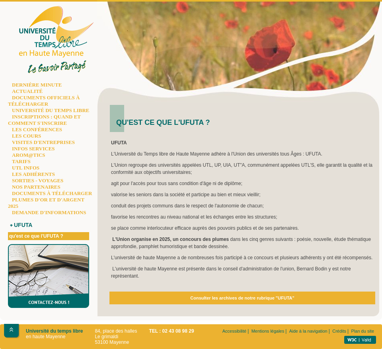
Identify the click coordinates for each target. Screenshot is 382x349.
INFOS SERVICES (33, 149)
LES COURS (26, 136)
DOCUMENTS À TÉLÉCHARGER (52, 193)
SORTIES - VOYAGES (37, 180)
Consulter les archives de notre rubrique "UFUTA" (242, 298)
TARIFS (21, 161)
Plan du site (362, 331)
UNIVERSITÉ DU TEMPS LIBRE (50, 110)
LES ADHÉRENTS (33, 174)
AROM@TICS (28, 155)
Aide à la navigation (308, 331)
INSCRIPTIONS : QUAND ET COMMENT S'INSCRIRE (44, 120)
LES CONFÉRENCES (37, 129)
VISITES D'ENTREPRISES (43, 142)
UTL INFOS (25, 168)
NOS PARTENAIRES (36, 187)
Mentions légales (268, 331)
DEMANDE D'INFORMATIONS (49, 212)
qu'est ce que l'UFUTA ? (36, 236)
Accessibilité (234, 331)
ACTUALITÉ (27, 91)
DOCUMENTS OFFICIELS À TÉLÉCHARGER (44, 101)
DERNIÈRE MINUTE (37, 85)
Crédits (339, 331)
